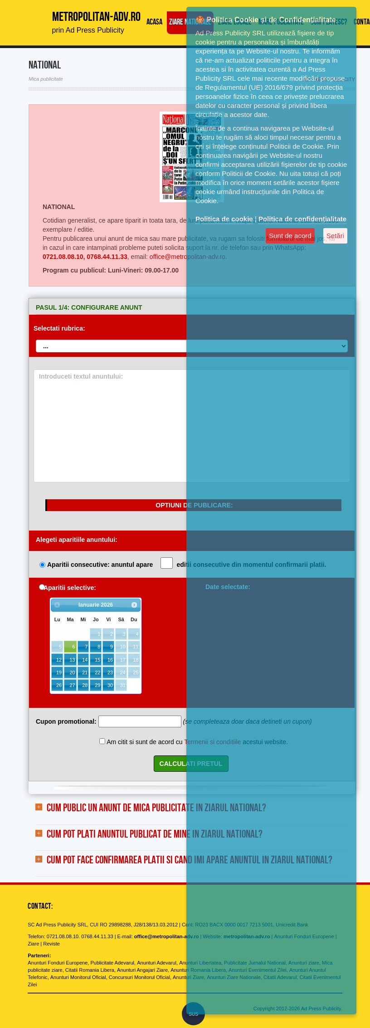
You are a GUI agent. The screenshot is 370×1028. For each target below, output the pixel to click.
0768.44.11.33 (107, 256)
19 (59, 672)
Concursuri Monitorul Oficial (139, 977)
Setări (335, 235)
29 (97, 685)
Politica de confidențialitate (302, 219)
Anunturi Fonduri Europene (58, 962)
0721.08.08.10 (63, 256)
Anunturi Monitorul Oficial (78, 977)
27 (72, 685)
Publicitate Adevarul (112, 962)
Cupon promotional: (66, 721)
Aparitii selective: (70, 587)
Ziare (33, 943)
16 (110, 660)
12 (59, 660)
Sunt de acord (290, 235)
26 (59, 685)
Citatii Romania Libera (89, 970)
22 (97, 672)
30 (110, 685)
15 (97, 660)
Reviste (51, 943)
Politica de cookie (224, 219)
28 (85, 685)
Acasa (154, 23)
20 (72, 672)
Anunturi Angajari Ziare (142, 970)
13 (72, 660)
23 (110, 672)
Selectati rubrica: (59, 328)
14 (85, 660)
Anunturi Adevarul (156, 962)
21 (85, 672)
